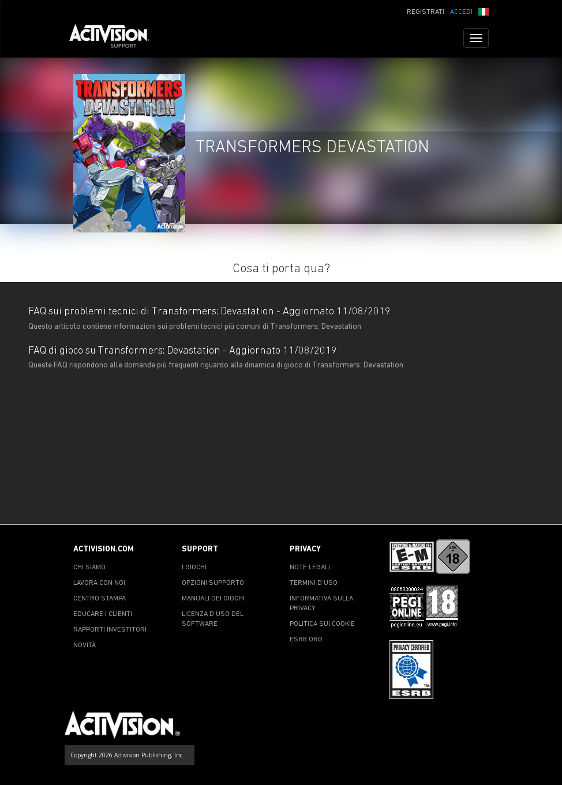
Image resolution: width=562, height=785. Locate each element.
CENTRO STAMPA (99, 598)
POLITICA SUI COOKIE (322, 624)
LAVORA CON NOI (99, 583)
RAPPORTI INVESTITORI (110, 629)
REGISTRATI (425, 12)
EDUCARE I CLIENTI (102, 614)
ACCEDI (461, 12)
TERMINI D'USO (314, 583)
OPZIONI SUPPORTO (213, 583)
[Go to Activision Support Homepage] (115, 38)
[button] (483, 10)
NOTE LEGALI (310, 567)
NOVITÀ (84, 645)
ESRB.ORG (306, 639)
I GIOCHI (194, 567)
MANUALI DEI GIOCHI (213, 598)
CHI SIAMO (89, 567)
